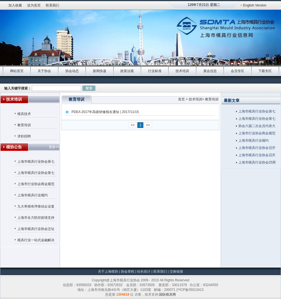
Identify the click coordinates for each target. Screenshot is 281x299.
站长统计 (144, 271)
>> (148, 125)
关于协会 (44, 71)
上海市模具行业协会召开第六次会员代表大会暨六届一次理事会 (256, 148)
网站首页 (17, 71)
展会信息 (210, 71)
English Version (254, 5)
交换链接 (176, 271)
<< (133, 125)
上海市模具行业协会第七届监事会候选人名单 (35, 162)
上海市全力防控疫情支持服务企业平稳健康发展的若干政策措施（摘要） (35, 218)
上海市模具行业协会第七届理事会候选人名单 (35, 173)
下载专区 (265, 71)
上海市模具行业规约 (32, 195)
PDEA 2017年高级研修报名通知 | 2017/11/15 (105, 112)
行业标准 (155, 71)
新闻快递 (99, 71)
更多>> (54, 147)
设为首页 (34, 5)
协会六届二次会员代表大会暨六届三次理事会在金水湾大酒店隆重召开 (256, 127)
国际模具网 (167, 294)
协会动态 (72, 71)
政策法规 (127, 71)
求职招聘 (24, 136)
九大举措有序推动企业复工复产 (35, 207)
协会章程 (128, 271)
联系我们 (52, 5)
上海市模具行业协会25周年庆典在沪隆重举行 (257, 163)
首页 (181, 99)
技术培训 (182, 71)
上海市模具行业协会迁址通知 (35, 230)
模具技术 (24, 114)
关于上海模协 (108, 271)
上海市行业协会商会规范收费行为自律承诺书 (35, 185)
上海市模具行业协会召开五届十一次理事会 (256, 156)
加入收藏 (15, 5)
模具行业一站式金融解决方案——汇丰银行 (35, 241)
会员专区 (237, 71)
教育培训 (24, 125)
